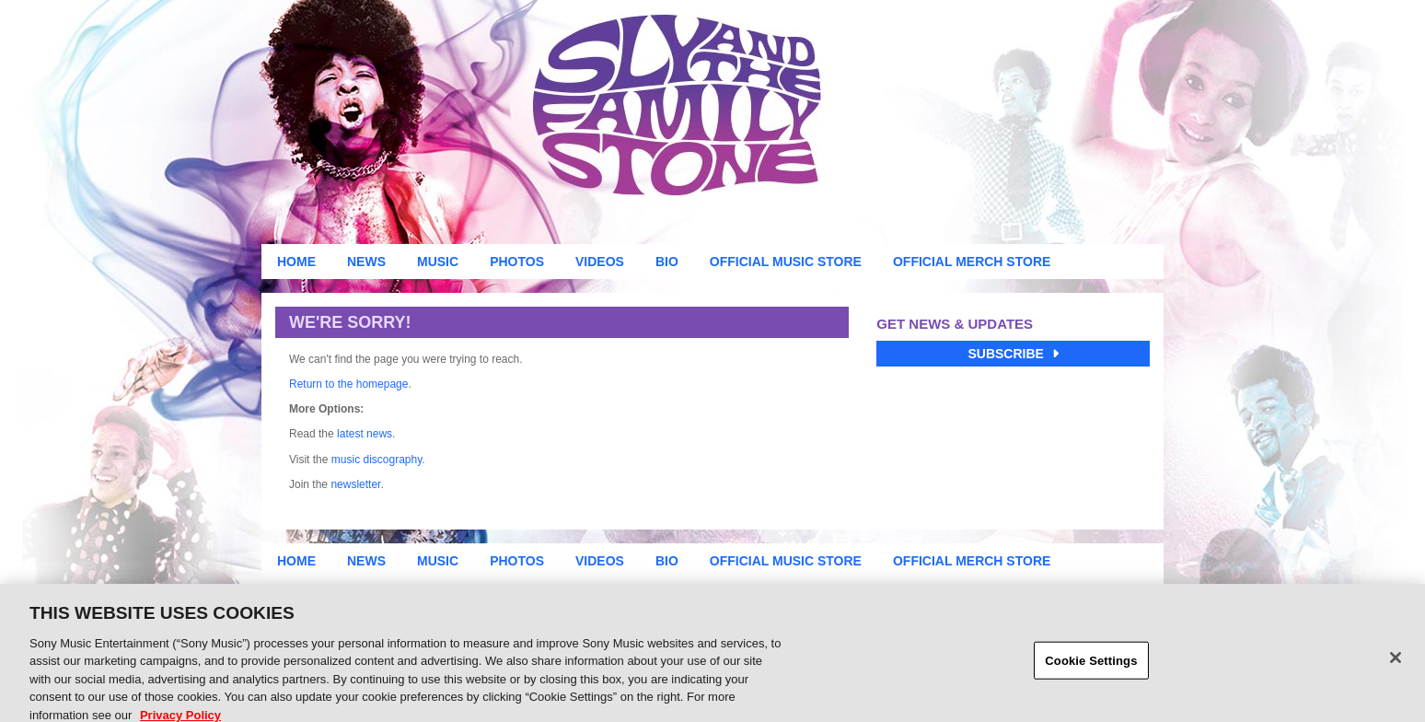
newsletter (355, 484)
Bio (666, 261)
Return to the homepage (348, 384)
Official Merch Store (971, 261)
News (366, 261)
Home (296, 261)
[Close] (1395, 665)
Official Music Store (786, 261)
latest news (364, 433)
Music (437, 261)
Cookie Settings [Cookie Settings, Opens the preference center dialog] (1091, 668)
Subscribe (1012, 353)
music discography (376, 459)
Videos (599, 261)
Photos (517, 261)
